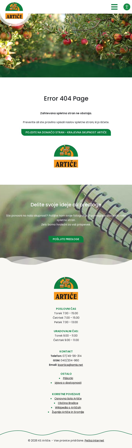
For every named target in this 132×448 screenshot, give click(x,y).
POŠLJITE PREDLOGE (66, 239)
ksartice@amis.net (70, 365)
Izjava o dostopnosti (68, 383)
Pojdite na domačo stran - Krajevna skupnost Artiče (66, 132)
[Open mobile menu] (114, 7)
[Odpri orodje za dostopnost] (126, 6)
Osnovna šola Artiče (68, 399)
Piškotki (68, 378)
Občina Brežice (68, 403)
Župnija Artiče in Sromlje (68, 412)
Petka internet (94, 440)
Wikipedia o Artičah (68, 407)
